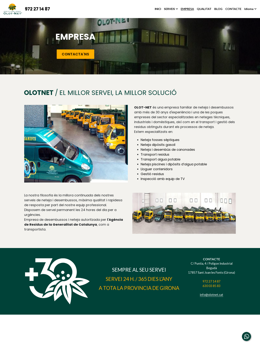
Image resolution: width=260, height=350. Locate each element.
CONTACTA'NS (75, 54)
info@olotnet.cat (211, 295)
